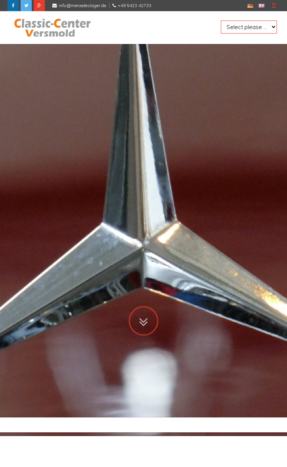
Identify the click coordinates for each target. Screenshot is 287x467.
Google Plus (39, 5)
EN (262, 6)
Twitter (26, 5)
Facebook (13, 5)
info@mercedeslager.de (82, 5)
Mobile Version (274, 5)
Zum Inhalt (143, 316)
